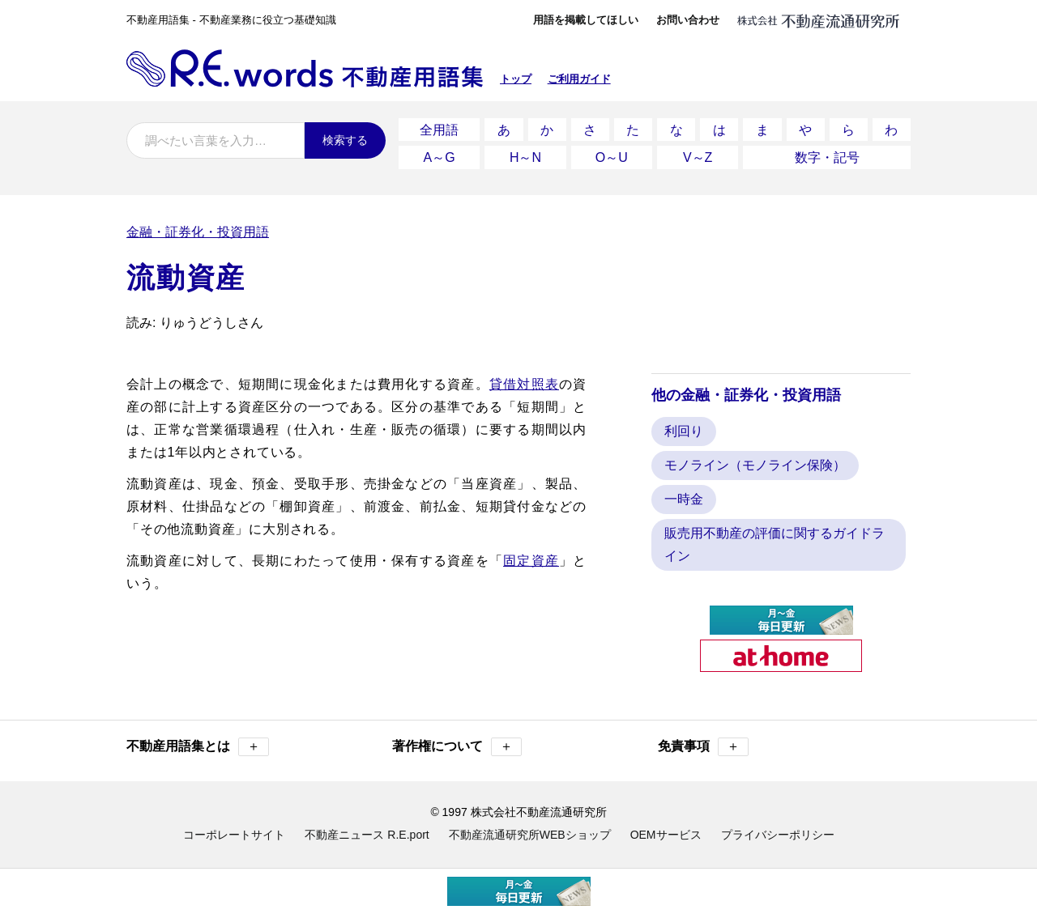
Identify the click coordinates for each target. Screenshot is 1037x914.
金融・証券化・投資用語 (197, 226)
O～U (611, 153)
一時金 (683, 494)
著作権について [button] (457, 742)
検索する (345, 140)
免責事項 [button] (703, 742)
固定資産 (531, 555)
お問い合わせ (687, 20)
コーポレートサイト (234, 829)
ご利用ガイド (579, 79)
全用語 (439, 128)
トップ (515, 79)
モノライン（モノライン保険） (755, 460)
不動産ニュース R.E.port (367, 829)
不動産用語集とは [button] (197, 742)
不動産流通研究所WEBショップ (530, 829)
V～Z (697, 153)
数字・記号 (827, 153)
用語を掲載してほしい (585, 20)
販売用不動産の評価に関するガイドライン (774, 539)
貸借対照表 (524, 378)
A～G (439, 153)
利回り (683, 426)
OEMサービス (666, 829)
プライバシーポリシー (777, 829)
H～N (525, 153)
